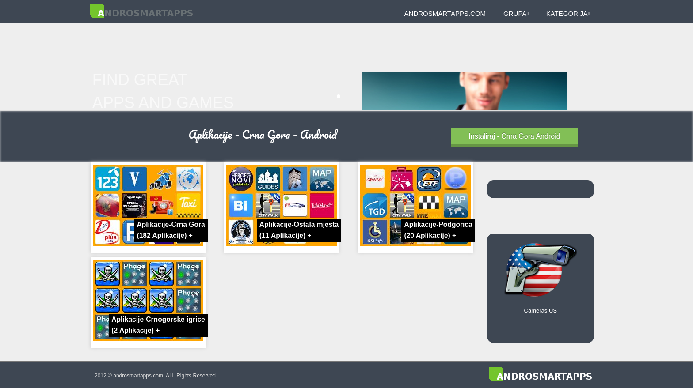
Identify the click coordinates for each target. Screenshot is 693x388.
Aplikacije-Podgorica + (438, 230)
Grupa (516, 13)
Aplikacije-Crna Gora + (171, 230)
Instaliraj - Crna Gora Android (514, 136)
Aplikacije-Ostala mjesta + (299, 230)
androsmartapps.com (445, 13)
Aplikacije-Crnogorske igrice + (158, 325)
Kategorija (568, 13)
